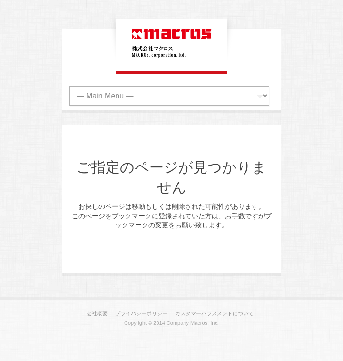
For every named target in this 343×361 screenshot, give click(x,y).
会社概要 (97, 313)
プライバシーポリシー (141, 313)
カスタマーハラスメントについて (214, 313)
